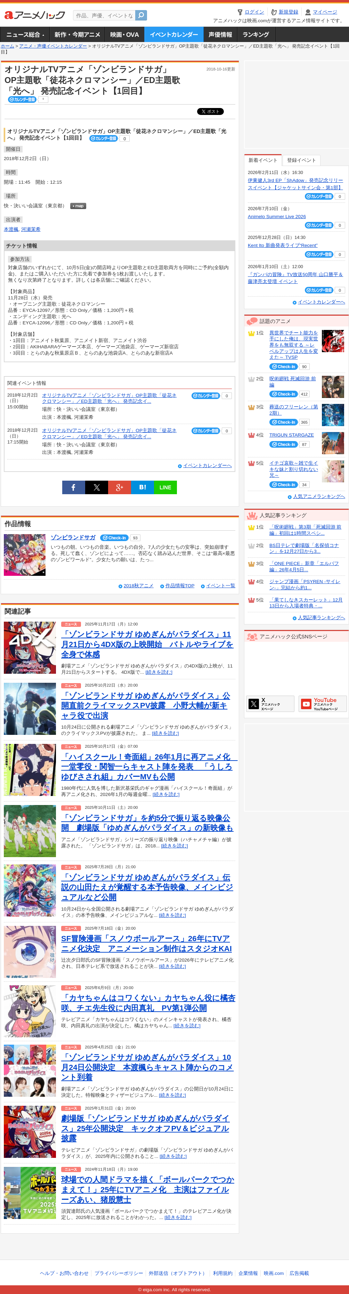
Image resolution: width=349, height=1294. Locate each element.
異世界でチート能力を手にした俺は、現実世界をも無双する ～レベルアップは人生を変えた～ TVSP (293, 345)
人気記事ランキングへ (321, 617)
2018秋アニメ (139, 585)
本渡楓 (11, 229)
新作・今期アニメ (77, 34)
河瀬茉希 (31, 229)
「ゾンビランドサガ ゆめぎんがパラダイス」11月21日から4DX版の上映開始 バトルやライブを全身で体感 (147, 644)
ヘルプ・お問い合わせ (64, 1273)
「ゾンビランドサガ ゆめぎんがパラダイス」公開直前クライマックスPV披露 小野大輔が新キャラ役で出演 (145, 705)
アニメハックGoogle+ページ (323, 704)
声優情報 (220, 34)
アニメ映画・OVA (124, 34)
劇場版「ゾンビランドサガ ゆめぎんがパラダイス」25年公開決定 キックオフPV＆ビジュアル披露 (145, 1128)
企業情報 (248, 1273)
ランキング (256, 34)
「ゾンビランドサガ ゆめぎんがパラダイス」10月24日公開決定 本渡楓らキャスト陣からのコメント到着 (147, 1067)
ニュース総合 (25, 34)
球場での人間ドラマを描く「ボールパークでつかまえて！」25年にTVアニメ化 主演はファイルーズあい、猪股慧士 (147, 1189)
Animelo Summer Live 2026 (277, 216)
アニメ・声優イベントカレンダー (174, 34)
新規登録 (288, 12)
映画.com (274, 1273)
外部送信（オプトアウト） (178, 1273)
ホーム (7, 46)
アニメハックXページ (270, 704)
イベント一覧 (220, 585)
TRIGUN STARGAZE (291, 435)
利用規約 (223, 1273)
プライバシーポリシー (119, 1273)
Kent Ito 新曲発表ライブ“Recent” (283, 245)
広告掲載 (299, 1273)
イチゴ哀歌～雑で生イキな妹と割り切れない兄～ (293, 469)
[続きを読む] (158, 672)
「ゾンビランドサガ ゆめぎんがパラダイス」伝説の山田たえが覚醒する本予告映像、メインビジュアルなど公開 (147, 887)
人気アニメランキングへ (319, 496)
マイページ (325, 12)
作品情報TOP (179, 585)
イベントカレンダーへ (207, 465)
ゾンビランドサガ (73, 537)
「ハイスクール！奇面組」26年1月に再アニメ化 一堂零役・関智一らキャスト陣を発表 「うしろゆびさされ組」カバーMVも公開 (149, 767)
